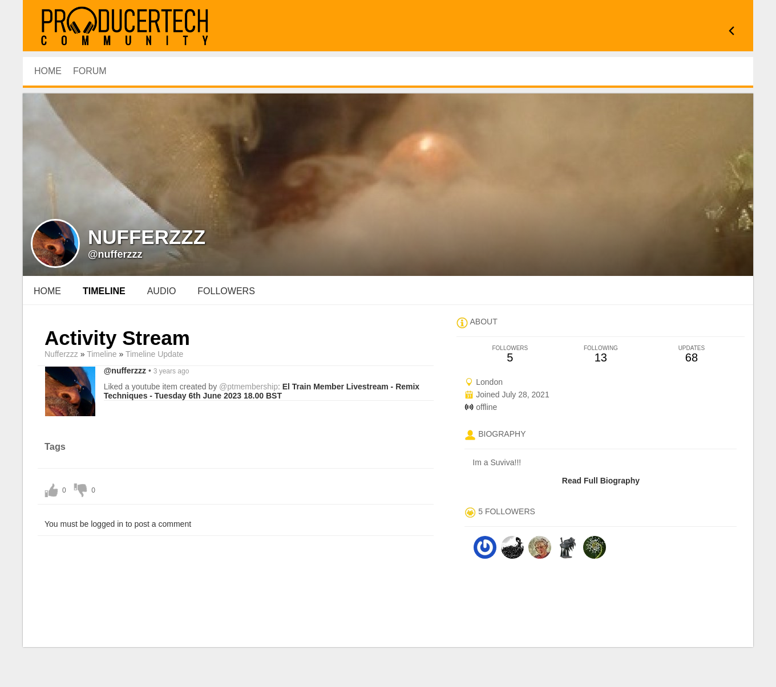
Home (47, 291)
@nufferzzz (115, 254)
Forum (90, 71)
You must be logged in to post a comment (118, 524)
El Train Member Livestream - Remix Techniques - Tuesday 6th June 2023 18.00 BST (261, 391)
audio (161, 291)
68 (691, 354)
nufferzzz (61, 354)
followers (225, 291)
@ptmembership (248, 386)
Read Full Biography (601, 480)
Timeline (104, 291)
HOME (48, 71)
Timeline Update (154, 354)
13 (600, 354)
